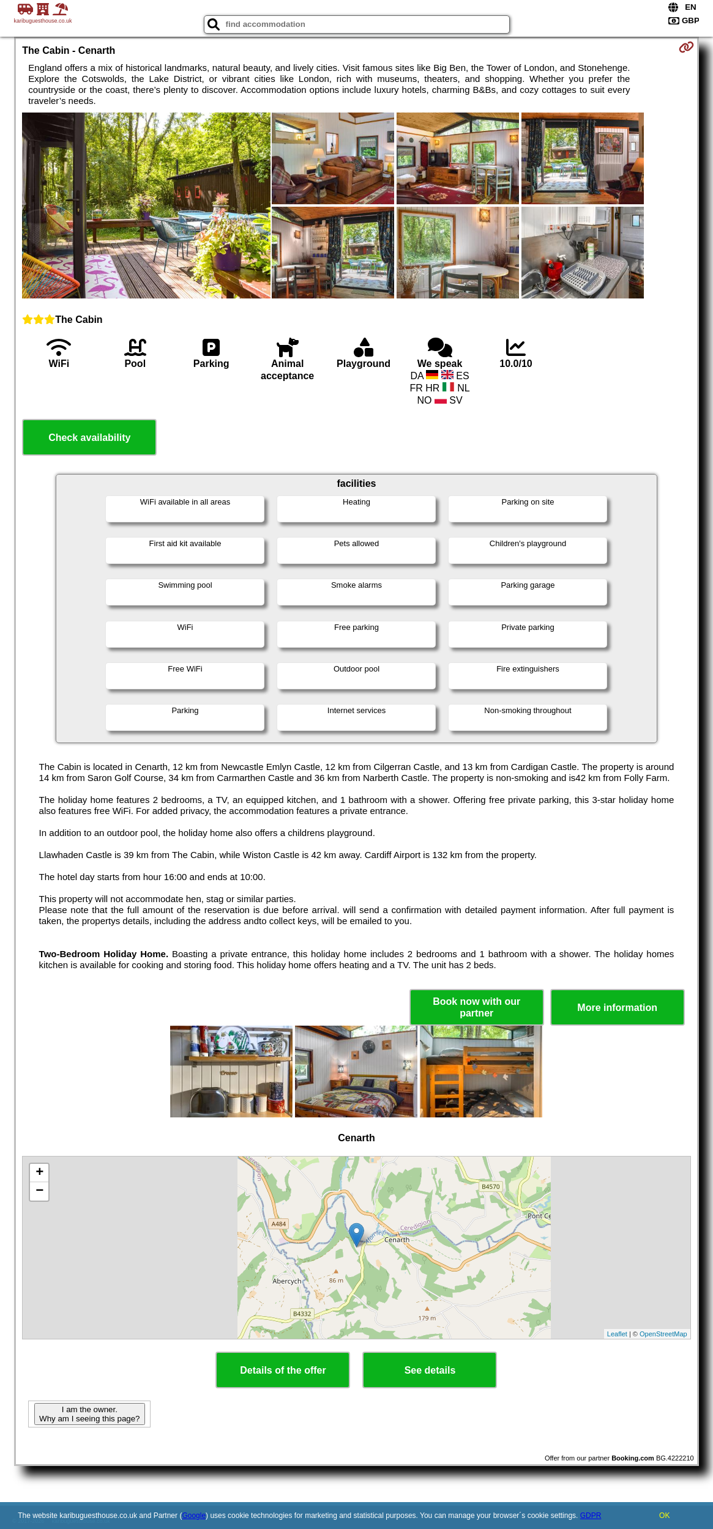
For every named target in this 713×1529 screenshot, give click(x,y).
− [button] (39, 1191)
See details (430, 1370)
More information (617, 1007)
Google (194, 1515)
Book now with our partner (476, 1007)
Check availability (89, 437)
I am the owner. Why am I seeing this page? (89, 1414)
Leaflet (617, 1334)
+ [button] (39, 1173)
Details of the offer (283, 1370)
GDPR (591, 1515)
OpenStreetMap (663, 1334)
